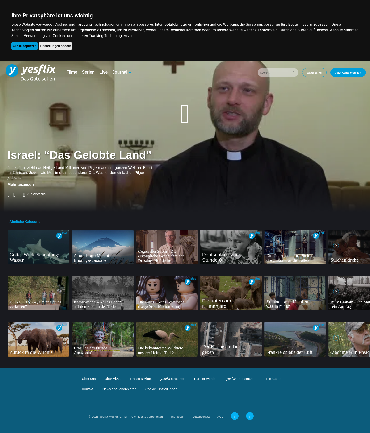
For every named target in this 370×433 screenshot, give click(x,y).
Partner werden (205, 379)
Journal (119, 72)
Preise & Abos (140, 379)
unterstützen (240, 379)
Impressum (177, 416)
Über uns (89, 379)
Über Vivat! (113, 379)
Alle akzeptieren (25, 46)
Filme (71, 72)
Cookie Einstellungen (161, 389)
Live (103, 72)
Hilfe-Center (273, 379)
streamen (173, 379)
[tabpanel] (38, 247)
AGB (220, 416)
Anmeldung (314, 72)
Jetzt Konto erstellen (348, 72)
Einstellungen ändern (55, 46)
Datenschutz (201, 416)
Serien (88, 72)
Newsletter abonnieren (119, 389)
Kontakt (87, 389)
